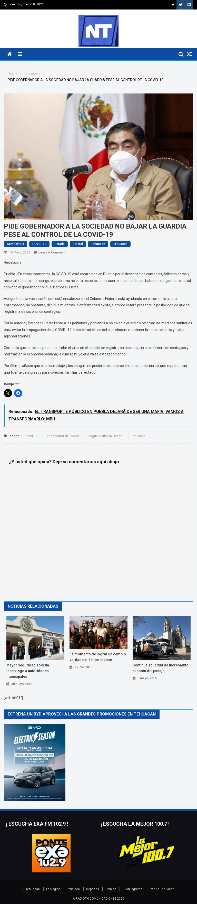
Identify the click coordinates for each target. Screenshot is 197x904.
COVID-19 (39, 244)
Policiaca (73, 889)
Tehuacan (98, 244)
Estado (60, 244)
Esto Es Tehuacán (161, 889)
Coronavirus (15, 244)
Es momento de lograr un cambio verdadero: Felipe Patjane (98, 657)
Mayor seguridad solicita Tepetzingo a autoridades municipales (27, 671)
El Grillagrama (132, 889)
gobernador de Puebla (63, 436)
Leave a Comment (51, 252)
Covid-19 (30, 436)
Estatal (78, 244)
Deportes (92, 889)
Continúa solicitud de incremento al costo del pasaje (161, 668)
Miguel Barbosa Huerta (105, 436)
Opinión (110, 889)
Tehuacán (120, 244)
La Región (53, 889)
